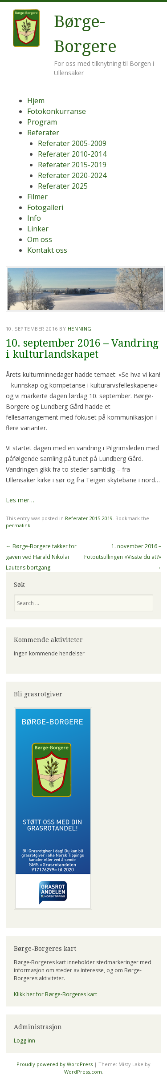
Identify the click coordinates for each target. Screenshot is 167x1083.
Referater (43, 132)
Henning (80, 328)
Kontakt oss (47, 250)
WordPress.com (83, 1071)
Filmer (37, 197)
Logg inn (24, 1040)
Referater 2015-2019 (72, 165)
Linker (38, 229)
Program (42, 122)
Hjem (36, 100)
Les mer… (20, 500)
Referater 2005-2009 (72, 143)
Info (34, 218)
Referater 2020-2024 (72, 175)
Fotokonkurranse (56, 111)
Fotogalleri (45, 207)
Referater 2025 (63, 186)
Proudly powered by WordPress (54, 1064)
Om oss (39, 239)
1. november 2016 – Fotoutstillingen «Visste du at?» (122, 556)
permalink (18, 525)
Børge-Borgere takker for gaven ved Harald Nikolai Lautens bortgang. (41, 556)
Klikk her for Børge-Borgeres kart (55, 994)
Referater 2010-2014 (72, 154)
